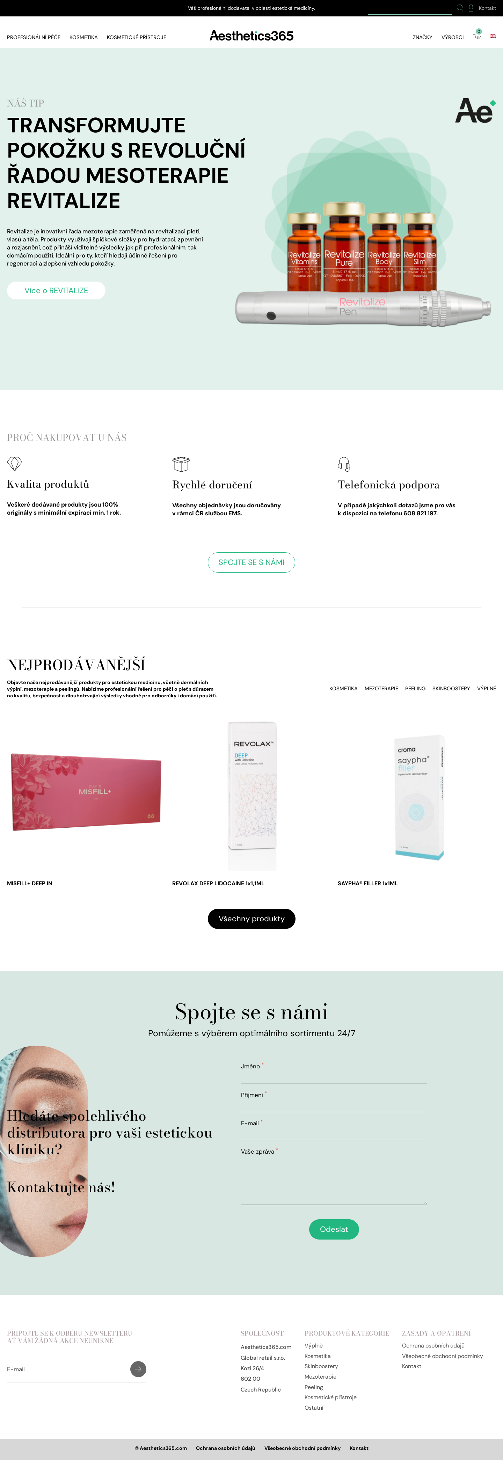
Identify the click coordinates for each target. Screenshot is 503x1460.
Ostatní (314, 1407)
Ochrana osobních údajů (433, 1345)
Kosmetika (84, 37)
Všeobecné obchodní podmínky (442, 1356)
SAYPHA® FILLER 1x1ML (368, 883)
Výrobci (453, 37)
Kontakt (487, 8)
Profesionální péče (33, 37)
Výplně (486, 688)
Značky (422, 37)
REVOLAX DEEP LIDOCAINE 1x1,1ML (218, 883)
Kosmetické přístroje (136, 37)
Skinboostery (451, 688)
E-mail (252, 1123)
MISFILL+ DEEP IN (29, 883)
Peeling (415, 688)
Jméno (252, 1066)
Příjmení (254, 1095)
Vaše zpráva (259, 1151)
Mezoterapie (381, 688)
